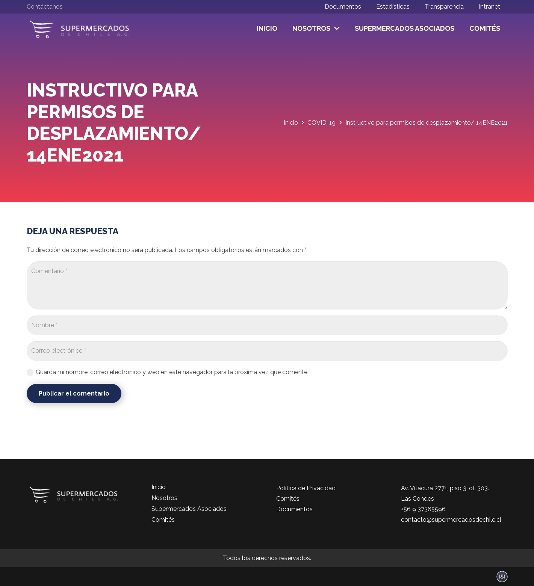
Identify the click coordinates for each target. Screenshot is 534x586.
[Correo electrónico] (267, 351)
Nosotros (164, 497)
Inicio (158, 487)
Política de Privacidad (306, 488)
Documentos (294, 509)
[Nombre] (267, 325)
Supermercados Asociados (189, 508)
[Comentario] (267, 285)
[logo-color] (80, 29)
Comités (163, 519)
